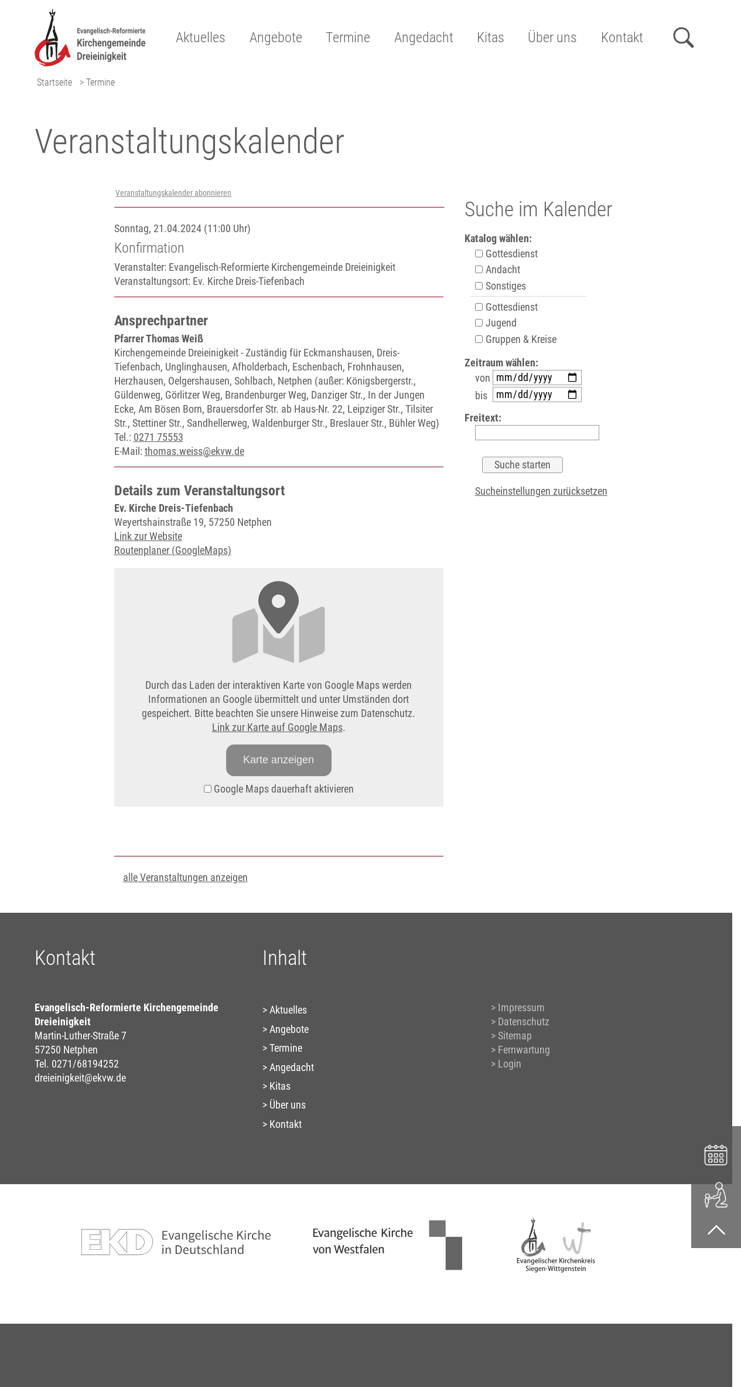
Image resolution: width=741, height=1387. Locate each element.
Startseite (54, 82)
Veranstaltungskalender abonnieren (173, 193)
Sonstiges (500, 286)
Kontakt (622, 37)
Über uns (552, 37)
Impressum (521, 1007)
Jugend (496, 323)
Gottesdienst (506, 253)
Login (509, 1064)
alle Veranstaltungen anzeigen (185, 877)
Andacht (497, 269)
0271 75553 (158, 437)
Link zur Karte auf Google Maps (277, 727)
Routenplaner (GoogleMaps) (172, 550)
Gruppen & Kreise (515, 339)
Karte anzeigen (278, 760)
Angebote (276, 37)
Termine (348, 37)
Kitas (490, 37)
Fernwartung (524, 1049)
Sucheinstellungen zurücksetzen (541, 491)
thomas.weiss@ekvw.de (194, 451)
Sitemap (515, 1035)
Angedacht (423, 37)
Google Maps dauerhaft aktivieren (279, 789)
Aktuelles (201, 37)
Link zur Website (148, 536)
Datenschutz (523, 1021)
